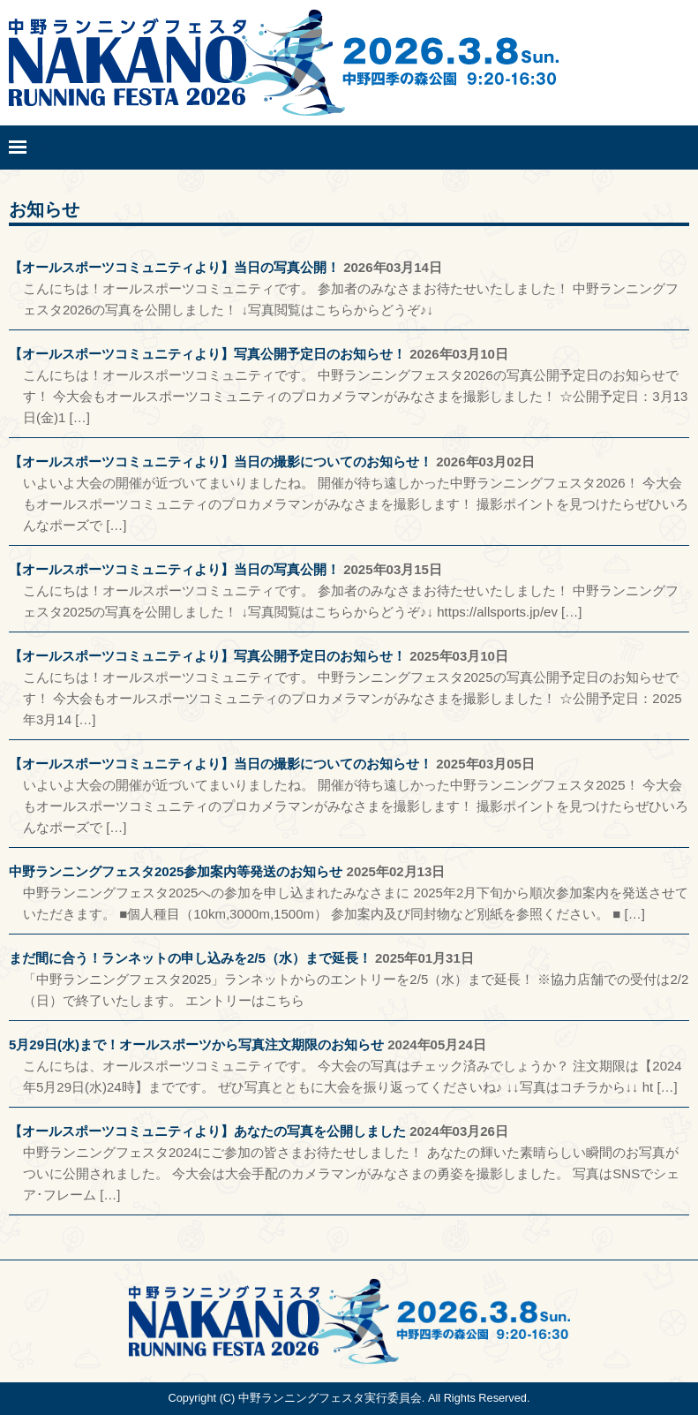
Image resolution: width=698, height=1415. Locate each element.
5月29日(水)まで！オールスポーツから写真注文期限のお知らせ (196, 1044)
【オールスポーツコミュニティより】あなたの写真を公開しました (207, 1131)
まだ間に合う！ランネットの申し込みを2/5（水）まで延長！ (190, 957)
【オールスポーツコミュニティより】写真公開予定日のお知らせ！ (207, 353)
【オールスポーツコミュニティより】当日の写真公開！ (174, 267)
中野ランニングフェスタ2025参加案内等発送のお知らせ (175, 871)
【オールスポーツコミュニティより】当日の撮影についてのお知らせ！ (220, 461)
